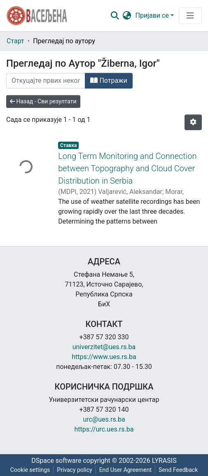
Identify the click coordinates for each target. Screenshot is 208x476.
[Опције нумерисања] (193, 122)
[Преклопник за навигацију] (190, 15)
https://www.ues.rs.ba (104, 357)
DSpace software (56, 460)
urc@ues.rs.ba (104, 419)
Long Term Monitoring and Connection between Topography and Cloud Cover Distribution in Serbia (127, 168)
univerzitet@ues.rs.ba (104, 347)
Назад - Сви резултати (43, 101)
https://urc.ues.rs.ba (104, 429)
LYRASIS (164, 460)
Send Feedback (178, 470)
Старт (15, 41)
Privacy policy (74, 470)
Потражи (108, 80)
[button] (127, 16)
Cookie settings (30, 470)
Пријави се (152, 15)
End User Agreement (125, 470)
